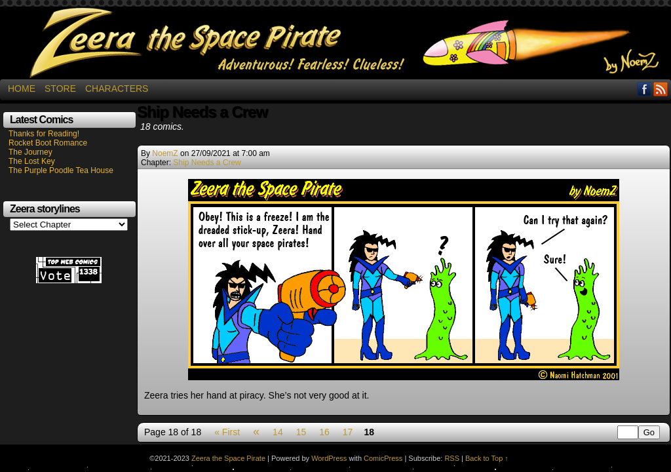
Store (60, 88)
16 (324, 432)
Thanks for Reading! (44, 133)
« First (227, 432)
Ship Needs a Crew (206, 162)
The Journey (30, 152)
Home (21, 88)
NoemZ (165, 153)
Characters (116, 88)
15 (301, 432)
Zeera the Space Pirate (335, 43)
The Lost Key (32, 161)
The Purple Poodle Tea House (61, 170)
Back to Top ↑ (486, 458)
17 (348, 432)
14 (278, 432)
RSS (661, 89)
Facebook (644, 89)
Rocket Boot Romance (48, 143)
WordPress (329, 458)
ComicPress (383, 458)
